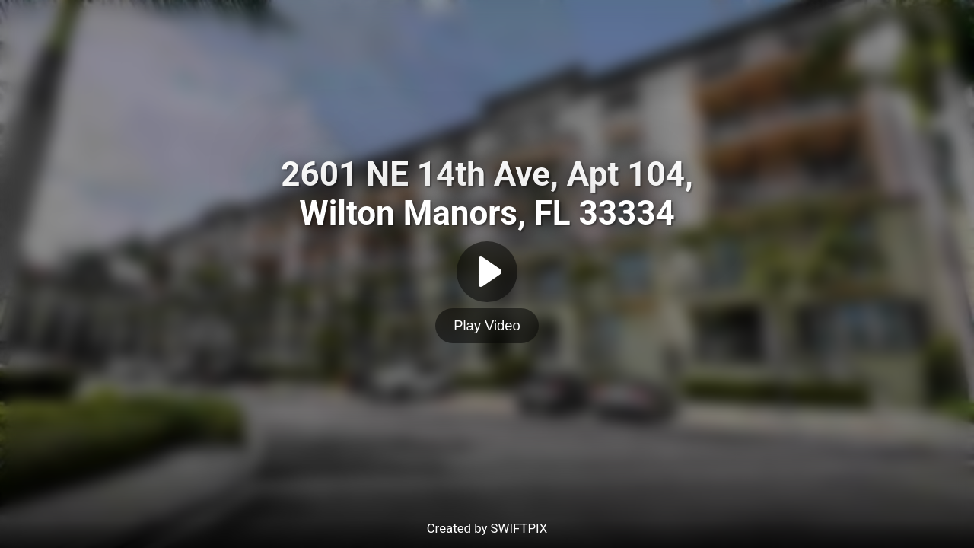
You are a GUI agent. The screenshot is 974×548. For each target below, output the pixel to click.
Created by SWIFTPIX (487, 528)
